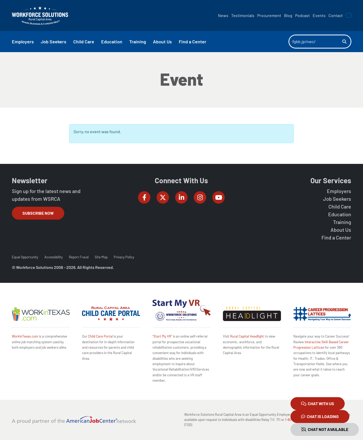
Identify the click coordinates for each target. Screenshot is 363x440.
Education (339, 214)
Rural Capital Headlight (247, 336)
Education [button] (111, 41)
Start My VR (162, 336)
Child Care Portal (100, 336)
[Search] (315, 42)
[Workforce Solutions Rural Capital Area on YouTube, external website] (218, 197)
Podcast (302, 15)
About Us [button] (162, 41)
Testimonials (242, 15)
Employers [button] (23, 41)
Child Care (339, 206)
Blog (288, 15)
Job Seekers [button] (53, 41)
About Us (340, 230)
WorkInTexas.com (25, 336)
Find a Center (336, 237)
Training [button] (137, 41)
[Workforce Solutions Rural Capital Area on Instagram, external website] (200, 197)
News (223, 15)
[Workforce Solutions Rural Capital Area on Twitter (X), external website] (163, 197)
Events (319, 15)
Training (342, 222)
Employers (339, 191)
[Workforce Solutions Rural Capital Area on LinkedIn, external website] (181, 197)
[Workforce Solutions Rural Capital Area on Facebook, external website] (144, 197)
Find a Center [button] (192, 41)
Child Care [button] (83, 41)
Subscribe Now (38, 213)
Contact (335, 15)
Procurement (269, 15)
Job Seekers (337, 199)
